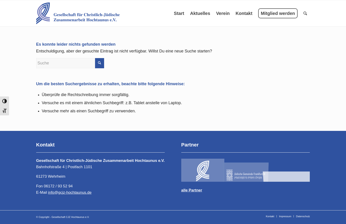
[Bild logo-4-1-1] (202, 170)
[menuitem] (179, 13)
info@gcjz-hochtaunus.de (69, 192)
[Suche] (305, 13)
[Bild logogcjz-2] (245, 170)
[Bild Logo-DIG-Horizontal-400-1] (288, 170)
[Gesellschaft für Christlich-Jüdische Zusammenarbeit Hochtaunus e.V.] (78, 13)
